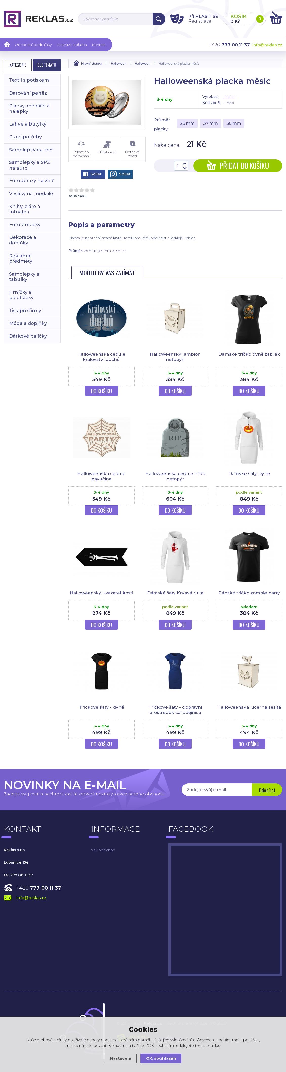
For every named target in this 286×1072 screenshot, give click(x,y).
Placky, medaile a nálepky (29, 108)
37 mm (210, 123)
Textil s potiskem (29, 80)
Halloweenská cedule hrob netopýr (175, 476)
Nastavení (120, 1058)
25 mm (187, 123)
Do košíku (101, 391)
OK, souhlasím (161, 1058)
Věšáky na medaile (31, 193)
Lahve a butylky (27, 124)
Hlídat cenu (107, 147)
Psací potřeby (25, 137)
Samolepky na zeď (31, 150)
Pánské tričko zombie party (249, 592)
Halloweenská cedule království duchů (101, 357)
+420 (38, 888)
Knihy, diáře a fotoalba (24, 209)
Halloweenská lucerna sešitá (249, 707)
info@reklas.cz (267, 45)
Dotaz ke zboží (132, 149)
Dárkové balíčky (28, 336)
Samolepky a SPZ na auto (29, 165)
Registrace (200, 21)
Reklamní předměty (20, 258)
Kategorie (17, 65)
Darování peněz (28, 93)
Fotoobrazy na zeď (31, 180)
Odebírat (267, 790)
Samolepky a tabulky (24, 276)
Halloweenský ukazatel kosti (101, 592)
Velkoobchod (103, 850)
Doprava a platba (72, 44)
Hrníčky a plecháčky (21, 295)
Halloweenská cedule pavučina (101, 476)
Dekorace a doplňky (22, 240)
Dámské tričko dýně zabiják (249, 354)
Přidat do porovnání (81, 149)
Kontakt (99, 44)
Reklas (229, 96)
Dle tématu (46, 65)
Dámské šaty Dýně (249, 473)
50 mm (234, 123)
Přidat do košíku (238, 165)
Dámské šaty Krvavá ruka (175, 592)
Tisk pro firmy (25, 310)
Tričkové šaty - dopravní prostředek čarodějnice (175, 710)
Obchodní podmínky (33, 44)
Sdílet (92, 174)
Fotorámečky (24, 225)
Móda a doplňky (28, 323)
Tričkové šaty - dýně (101, 707)
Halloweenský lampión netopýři (175, 357)
